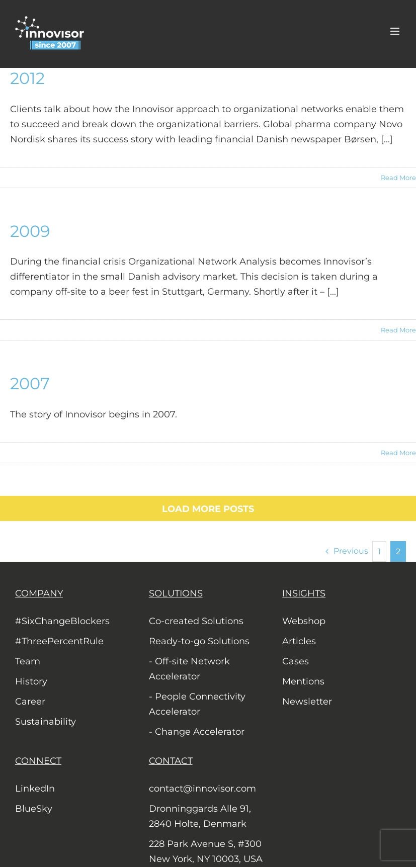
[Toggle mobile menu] (395, 31)
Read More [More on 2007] (398, 453)
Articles (299, 641)
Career (30, 701)
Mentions (303, 681)
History (31, 681)
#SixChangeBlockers (62, 621)
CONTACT (171, 760)
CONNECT (38, 760)
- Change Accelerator (196, 731)
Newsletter (307, 701)
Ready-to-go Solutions (199, 641)
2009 (30, 231)
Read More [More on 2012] (398, 178)
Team (27, 661)
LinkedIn (35, 788)
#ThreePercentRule (59, 641)
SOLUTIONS (176, 593)
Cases (295, 661)
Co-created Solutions (196, 621)
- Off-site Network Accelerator (189, 669)
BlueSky (33, 808)
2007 (30, 383)
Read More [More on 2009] (398, 330)
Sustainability (45, 721)
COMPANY (39, 593)
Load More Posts (208, 508)
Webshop (303, 621)
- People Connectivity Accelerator (197, 704)
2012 (27, 78)
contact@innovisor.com (202, 788)
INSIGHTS (303, 593)
